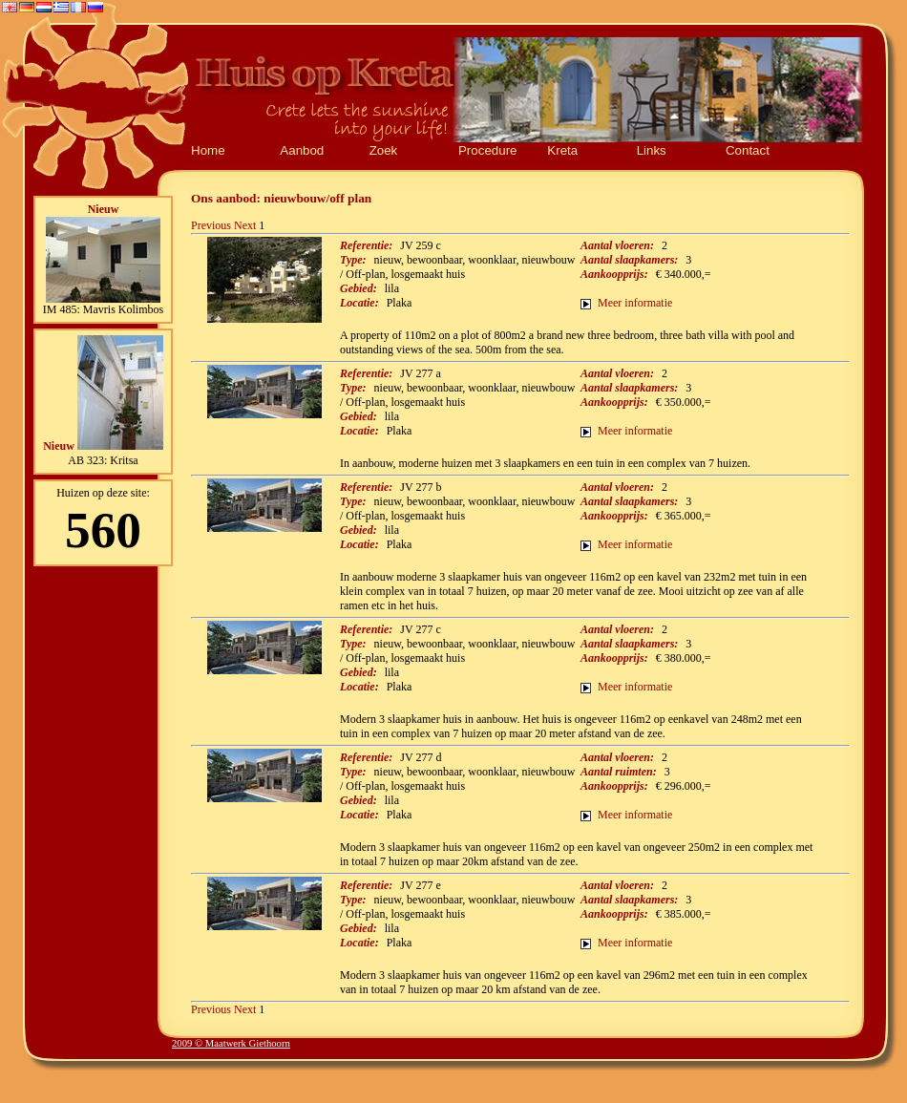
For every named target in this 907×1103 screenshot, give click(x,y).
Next (245, 225)
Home (208, 150)
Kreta (562, 150)
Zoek (383, 150)
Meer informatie (635, 302)
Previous (211, 225)
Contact (748, 150)
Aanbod (302, 150)
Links (651, 150)
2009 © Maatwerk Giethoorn (231, 1043)
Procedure (487, 150)
